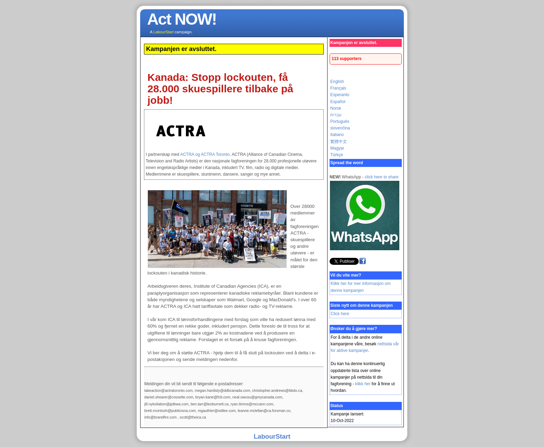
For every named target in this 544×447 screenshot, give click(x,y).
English (337, 81)
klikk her (363, 383)
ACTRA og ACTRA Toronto (205, 154)
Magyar (337, 148)
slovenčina (340, 128)
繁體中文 (338, 141)
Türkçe (336, 154)
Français (338, 88)
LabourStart (272, 436)
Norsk (335, 108)
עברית (336, 114)
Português (339, 121)
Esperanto (339, 94)
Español (337, 101)
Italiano (337, 134)
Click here (340, 313)
